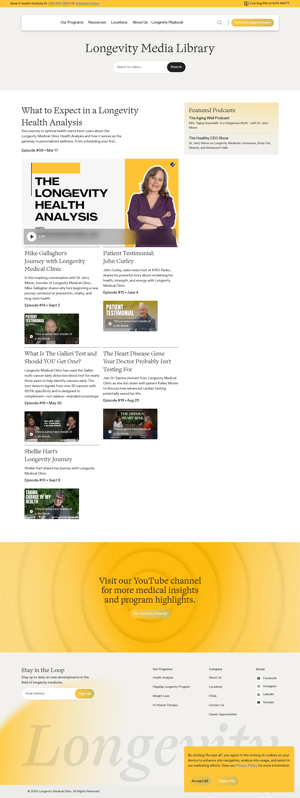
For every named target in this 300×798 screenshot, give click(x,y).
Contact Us (216, 705)
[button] (72, 23)
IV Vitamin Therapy (165, 705)
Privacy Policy (247, 765)
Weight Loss (161, 696)
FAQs (213, 696)
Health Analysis (163, 677)
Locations (215, 687)
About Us (215, 677)
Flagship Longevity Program (171, 687)
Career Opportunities (223, 714)
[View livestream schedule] (267, 4)
